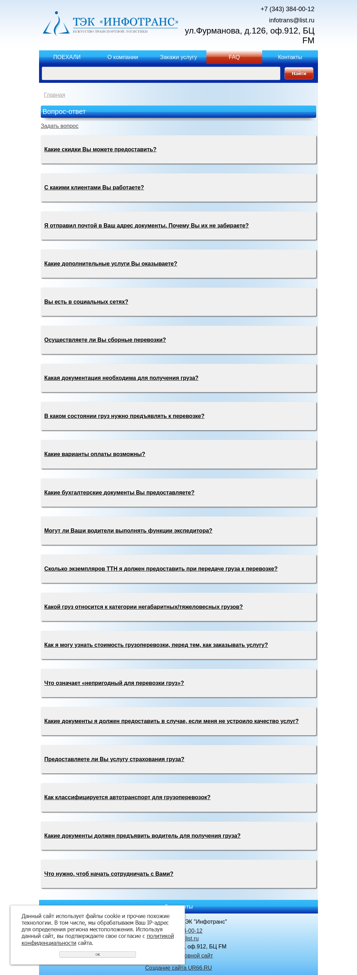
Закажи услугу (178, 57)
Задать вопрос (59, 126)
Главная (54, 95)
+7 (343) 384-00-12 (287, 9)
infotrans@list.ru (291, 20)
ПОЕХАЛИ (67, 57)
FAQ (234, 57)
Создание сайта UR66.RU (178, 968)
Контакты (290, 57)
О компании (122, 57)
